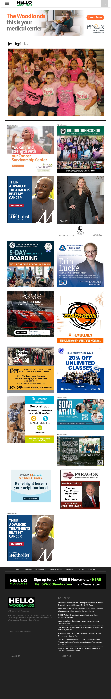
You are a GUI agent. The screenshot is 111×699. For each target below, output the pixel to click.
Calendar (27, 569)
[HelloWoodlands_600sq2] (80, 172)
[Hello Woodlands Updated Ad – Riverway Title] (80, 466)
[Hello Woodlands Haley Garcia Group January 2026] (80, 237)
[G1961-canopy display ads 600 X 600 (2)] (30, 172)
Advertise (69, 569)
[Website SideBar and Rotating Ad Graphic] (80, 343)
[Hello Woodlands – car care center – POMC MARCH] (30, 337)
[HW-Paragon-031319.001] (80, 508)
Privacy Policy (40, 569)
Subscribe (91, 569)
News (18, 569)
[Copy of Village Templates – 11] (30, 287)
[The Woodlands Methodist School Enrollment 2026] (80, 429)
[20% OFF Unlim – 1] (80, 393)
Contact (80, 569)
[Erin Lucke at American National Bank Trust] (80, 287)
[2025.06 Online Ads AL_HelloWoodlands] (30, 393)
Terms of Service (56, 569)
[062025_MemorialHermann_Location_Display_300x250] (31, 502)
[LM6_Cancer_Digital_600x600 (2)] (30, 222)
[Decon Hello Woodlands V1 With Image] (30, 442)
